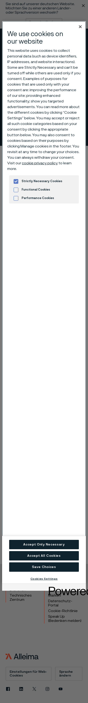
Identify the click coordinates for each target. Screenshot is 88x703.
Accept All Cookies (44, 555)
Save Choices (44, 567)
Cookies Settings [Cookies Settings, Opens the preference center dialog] (44, 578)
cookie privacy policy (40, 163)
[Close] (80, 27)
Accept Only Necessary (44, 544)
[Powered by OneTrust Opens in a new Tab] (66, 588)
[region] (44, 302)
